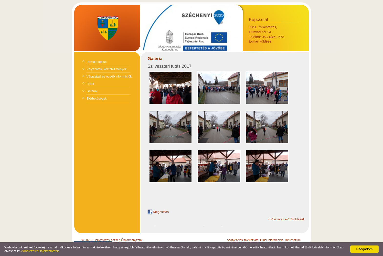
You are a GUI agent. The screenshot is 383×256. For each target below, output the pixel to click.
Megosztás (158, 212)
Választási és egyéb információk (109, 76)
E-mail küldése (260, 41)
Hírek (90, 84)
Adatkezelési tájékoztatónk (40, 251)
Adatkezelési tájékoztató (242, 240)
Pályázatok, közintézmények (106, 69)
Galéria (91, 91)
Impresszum (292, 240)
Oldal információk (271, 240)
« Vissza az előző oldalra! (286, 219)
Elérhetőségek (96, 98)
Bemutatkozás (96, 62)
